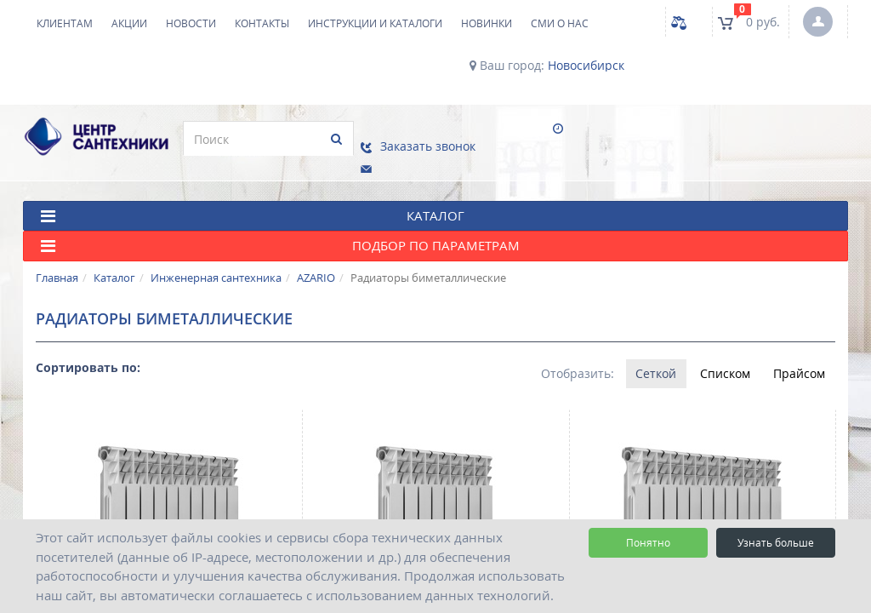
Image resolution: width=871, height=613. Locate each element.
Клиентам (65, 23)
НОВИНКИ (486, 23)
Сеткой (655, 364)
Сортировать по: (88, 358)
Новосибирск (586, 66)
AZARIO (316, 268)
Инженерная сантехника (216, 268)
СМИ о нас (560, 23)
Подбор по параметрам (280, 237)
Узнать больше (775, 543)
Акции (129, 23)
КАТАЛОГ (252, 206)
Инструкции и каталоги (375, 23)
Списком (724, 364)
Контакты (262, 23)
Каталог (114, 268)
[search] (259, 139)
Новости (191, 23)
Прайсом (799, 364)
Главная (57, 268)
